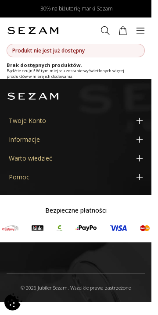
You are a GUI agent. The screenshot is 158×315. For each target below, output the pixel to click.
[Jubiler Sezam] (33, 31)
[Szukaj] (105, 30)
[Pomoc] (76, 177)
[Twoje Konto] (76, 120)
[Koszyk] (122, 30)
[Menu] (140, 30)
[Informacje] (76, 139)
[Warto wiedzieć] (76, 158)
